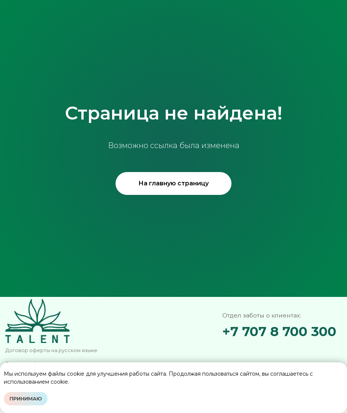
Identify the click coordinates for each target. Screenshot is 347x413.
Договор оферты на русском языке (51, 350)
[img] (274, 351)
